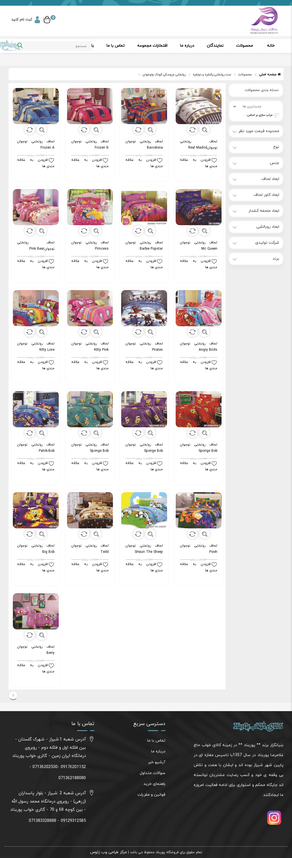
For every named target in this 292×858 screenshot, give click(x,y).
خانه (271, 45)
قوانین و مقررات (151, 794)
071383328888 (42, 821)
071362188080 (72, 778)
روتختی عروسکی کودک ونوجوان (164, 74)
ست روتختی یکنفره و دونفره (212, 74)
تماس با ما (115, 45)
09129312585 (73, 821)
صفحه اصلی (270, 74)
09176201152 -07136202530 (59, 767)
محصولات (244, 45)
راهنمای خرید (154, 784)
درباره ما (187, 45)
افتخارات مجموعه (152, 45)
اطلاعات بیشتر (36, 155)
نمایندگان (215, 45)
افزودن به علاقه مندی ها (35, 163)
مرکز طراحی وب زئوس (108, 852)
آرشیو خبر (156, 762)
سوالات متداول (152, 773)
